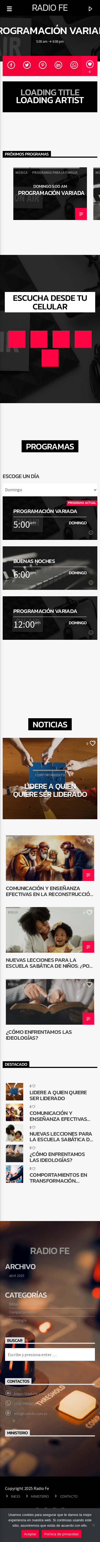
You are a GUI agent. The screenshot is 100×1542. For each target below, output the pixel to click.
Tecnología (17, 1320)
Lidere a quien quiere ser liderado (50, 790)
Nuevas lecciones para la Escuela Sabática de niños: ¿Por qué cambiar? (49, 962)
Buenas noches (34, 561)
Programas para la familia (54, 172)
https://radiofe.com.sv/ (32, 1393)
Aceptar (30, 1534)
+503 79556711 (25, 1403)
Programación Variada (51, 192)
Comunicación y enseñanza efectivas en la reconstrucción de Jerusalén (49, 891)
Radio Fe (50, 7)
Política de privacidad (61, 1534)
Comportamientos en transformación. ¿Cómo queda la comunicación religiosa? (58, 1177)
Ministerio (40, 1496)
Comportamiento (22, 1312)
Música (21, 172)
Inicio (15, 1496)
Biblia (13, 840)
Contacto (69, 1496)
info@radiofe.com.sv (30, 1413)
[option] (50, 193)
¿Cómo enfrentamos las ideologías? (39, 1034)
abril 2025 (16, 1275)
